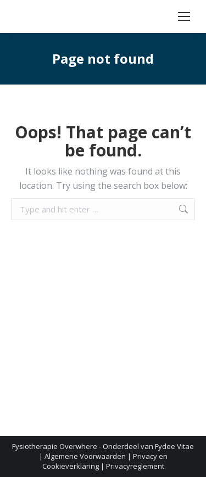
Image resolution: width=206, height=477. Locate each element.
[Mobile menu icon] (184, 16)
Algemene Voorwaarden (85, 456)
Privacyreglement (135, 466)
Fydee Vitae (174, 446)
